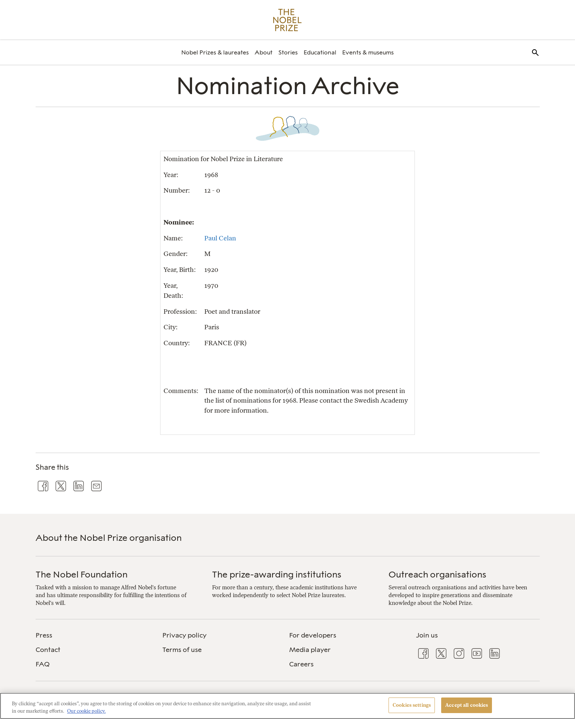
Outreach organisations (437, 574)
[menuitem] (215, 52)
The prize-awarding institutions (276, 574)
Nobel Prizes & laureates (215, 52)
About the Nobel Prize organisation (109, 537)
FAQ (43, 664)
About (263, 52)
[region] (287, 706)
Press (44, 635)
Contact (48, 650)
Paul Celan (220, 238)
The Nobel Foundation (82, 574)
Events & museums (368, 52)
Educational (320, 52)
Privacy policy (184, 635)
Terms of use (182, 650)
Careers (301, 664)
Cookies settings (412, 705)
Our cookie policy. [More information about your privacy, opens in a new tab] (86, 711)
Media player (310, 650)
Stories (288, 52)
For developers (312, 635)
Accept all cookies (466, 705)
